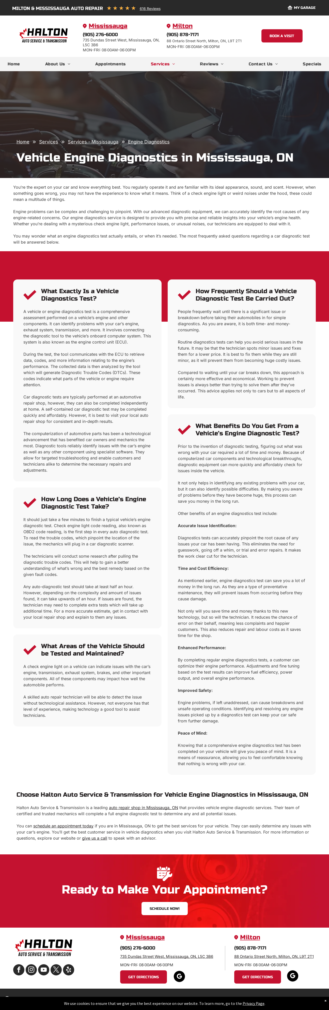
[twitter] (56, 970)
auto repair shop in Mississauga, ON (143, 807)
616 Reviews (150, 8)
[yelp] (68, 970)
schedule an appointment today (63, 825)
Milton (183, 26)
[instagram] (31, 970)
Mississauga (108, 26)
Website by (298, 999)
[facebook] (18, 970)
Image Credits (274, 999)
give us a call (94, 838)
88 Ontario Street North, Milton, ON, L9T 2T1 (274, 956)
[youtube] (43, 970)
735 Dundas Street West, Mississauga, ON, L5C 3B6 (166, 956)
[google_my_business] (179, 977)
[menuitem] (14, 64)
